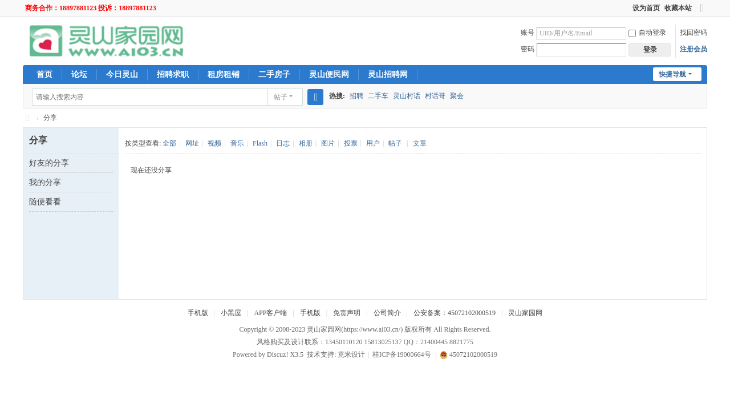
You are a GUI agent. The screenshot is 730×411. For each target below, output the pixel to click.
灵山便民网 (329, 74)
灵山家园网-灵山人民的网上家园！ (27, 118)
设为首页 (646, 8)
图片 (328, 143)
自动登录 (647, 33)
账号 (527, 33)
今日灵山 (122, 74)
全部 (169, 143)
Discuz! (277, 354)
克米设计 (351, 354)
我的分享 (45, 182)
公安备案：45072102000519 (454, 313)
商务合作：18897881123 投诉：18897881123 (90, 8)
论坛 (79, 74)
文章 (420, 143)
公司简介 (387, 313)
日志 (283, 143)
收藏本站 (678, 8)
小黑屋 (231, 313)
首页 (44, 74)
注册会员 (693, 49)
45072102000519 (468, 354)
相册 (306, 143)
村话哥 (435, 96)
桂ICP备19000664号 (401, 354)
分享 (50, 118)
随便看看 (45, 202)
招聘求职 (173, 74)
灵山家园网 (525, 313)
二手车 (378, 96)
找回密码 (693, 33)
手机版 (198, 313)
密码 (527, 49)
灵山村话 (406, 96)
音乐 (237, 143)
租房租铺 (224, 74)
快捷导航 (672, 74)
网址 (192, 143)
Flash (260, 143)
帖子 (280, 97)
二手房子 (274, 74)
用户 (373, 143)
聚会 (457, 96)
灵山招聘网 (388, 74)
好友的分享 (49, 163)
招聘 (356, 96)
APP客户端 (270, 313)
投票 (351, 143)
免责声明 (346, 313)
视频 (214, 143)
